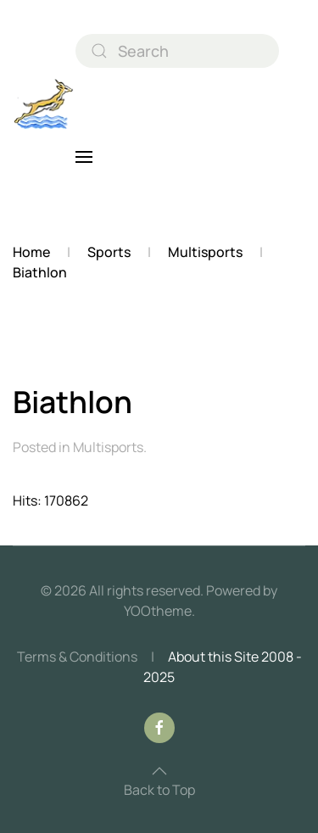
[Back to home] (44, 104)
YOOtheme (158, 610)
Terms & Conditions (77, 656)
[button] (83, 157)
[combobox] (177, 51)
